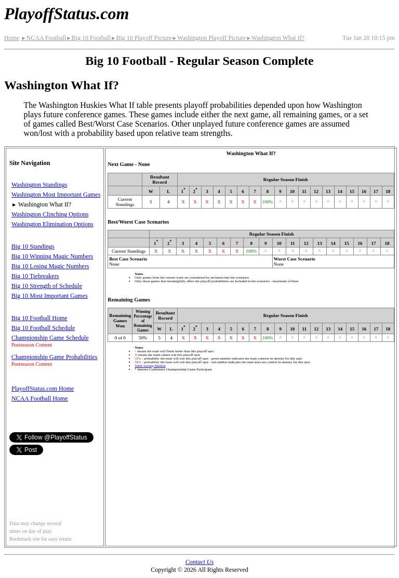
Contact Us (199, 562)
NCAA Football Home (39, 398)
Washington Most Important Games (55, 194)
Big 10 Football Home (39, 318)
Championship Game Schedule (50, 337)
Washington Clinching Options (49, 214)
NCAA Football (43, 38)
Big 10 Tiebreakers (35, 276)
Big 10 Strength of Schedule (46, 286)
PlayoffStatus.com (66, 13)
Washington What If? (275, 38)
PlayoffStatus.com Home (42, 388)
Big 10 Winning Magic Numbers (52, 256)
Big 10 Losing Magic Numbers (50, 266)
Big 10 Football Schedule (43, 328)
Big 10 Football (88, 38)
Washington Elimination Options (52, 224)
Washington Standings (39, 184)
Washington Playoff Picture (209, 38)
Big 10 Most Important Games (49, 295)
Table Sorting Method (150, 365)
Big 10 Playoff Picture (141, 38)
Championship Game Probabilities (54, 357)
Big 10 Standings (33, 246)
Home (11, 38)
